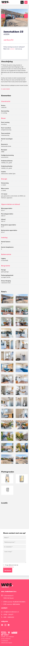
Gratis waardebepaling (14, 53)
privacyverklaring (8, 567)
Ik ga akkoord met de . (10, 566)
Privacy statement (6, 638)
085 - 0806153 (8, 617)
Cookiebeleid (4, 640)
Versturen (7, 570)
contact (12, 49)
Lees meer (5, 89)
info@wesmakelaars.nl (11, 612)
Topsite (10, 642)
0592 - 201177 (8, 614)
